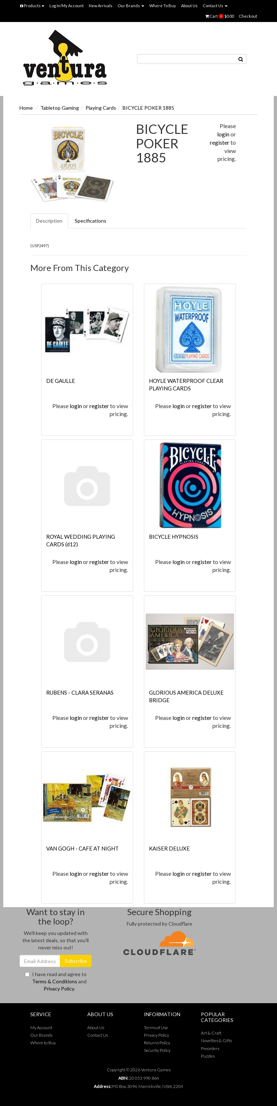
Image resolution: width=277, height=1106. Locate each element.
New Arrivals (101, 5)
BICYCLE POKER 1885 (148, 108)
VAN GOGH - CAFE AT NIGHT (82, 848)
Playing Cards (100, 108)
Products (32, 5)
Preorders (210, 1048)
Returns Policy (157, 1042)
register (219, 142)
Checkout (248, 16)
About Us (189, 5)
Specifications (90, 221)
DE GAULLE (60, 380)
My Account (41, 1027)
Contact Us (215, 5)
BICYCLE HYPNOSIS (173, 536)
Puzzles (208, 1056)
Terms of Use (156, 1027)
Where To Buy (162, 5)
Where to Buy (43, 1042)
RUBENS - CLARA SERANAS (80, 692)
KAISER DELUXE (169, 848)
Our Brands (131, 5)
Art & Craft (211, 1033)
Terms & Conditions (54, 981)
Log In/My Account (66, 5)
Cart (219, 16)
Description (49, 221)
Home (26, 108)
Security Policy (157, 1050)
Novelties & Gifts (216, 1040)
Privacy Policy (59, 988)
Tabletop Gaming (59, 108)
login (223, 134)
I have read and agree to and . (56, 981)
